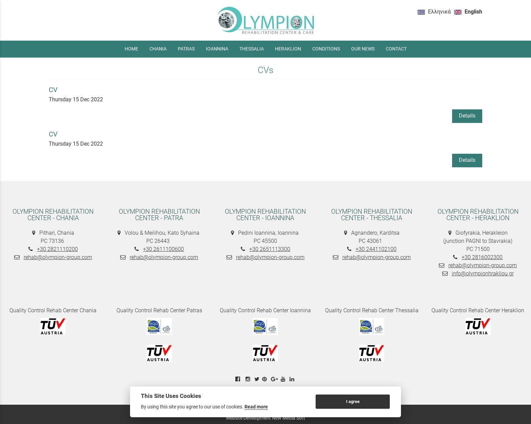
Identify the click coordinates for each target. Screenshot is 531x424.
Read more (256, 406)
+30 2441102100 (376, 249)
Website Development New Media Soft (265, 418)
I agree (353, 401)
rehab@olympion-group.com (58, 257)
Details (467, 115)
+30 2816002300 (482, 257)
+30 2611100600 (163, 249)
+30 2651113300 (269, 249)
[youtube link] (284, 379)
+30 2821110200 (57, 249)
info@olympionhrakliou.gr (483, 273)
